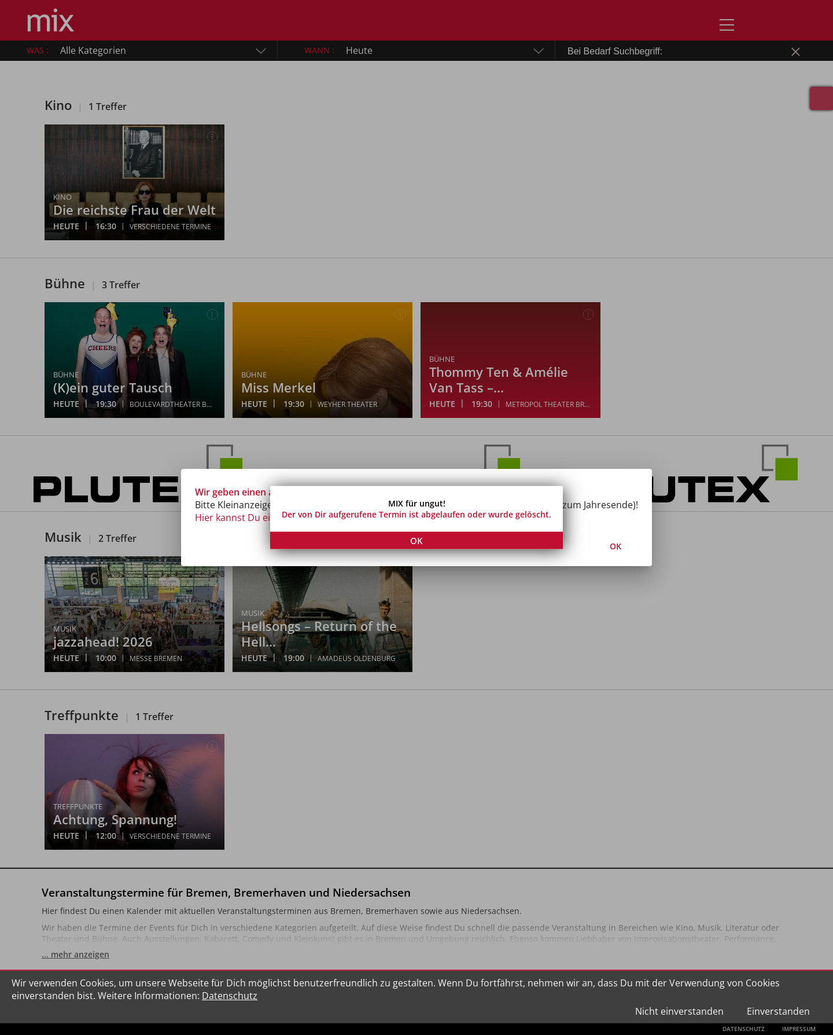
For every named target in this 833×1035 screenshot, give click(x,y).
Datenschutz (229, 995)
